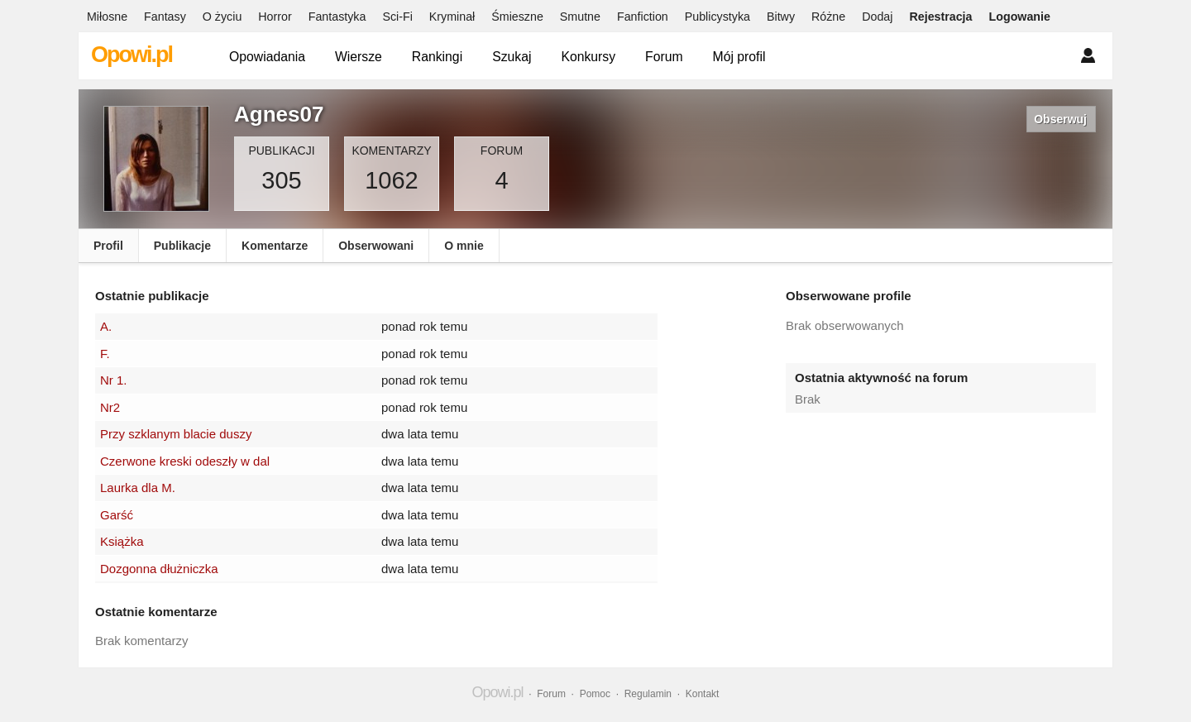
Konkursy (588, 57)
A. (106, 326)
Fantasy (165, 16)
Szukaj (511, 57)
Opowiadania (267, 57)
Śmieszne (517, 16)
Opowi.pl (131, 54)
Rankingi (437, 57)
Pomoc (595, 694)
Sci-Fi (397, 16)
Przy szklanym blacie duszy (175, 434)
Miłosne (107, 16)
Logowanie (1019, 16)
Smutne (580, 16)
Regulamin (648, 694)
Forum (664, 57)
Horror (274, 16)
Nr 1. (113, 380)
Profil (108, 245)
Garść (116, 515)
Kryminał (452, 16)
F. (105, 354)
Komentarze (275, 245)
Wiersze (358, 57)
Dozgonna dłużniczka (159, 569)
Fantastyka (337, 16)
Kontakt (703, 694)
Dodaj (877, 16)
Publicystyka (717, 16)
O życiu (222, 16)
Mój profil (739, 57)
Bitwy (781, 16)
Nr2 (110, 407)
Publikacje (182, 245)
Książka (122, 541)
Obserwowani (376, 245)
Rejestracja (940, 16)
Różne (828, 16)
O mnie (463, 245)
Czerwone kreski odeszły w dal (185, 461)
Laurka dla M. (137, 488)
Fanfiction (642, 16)
